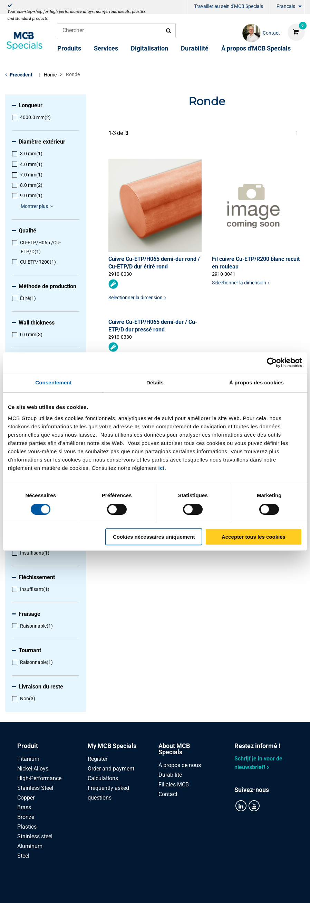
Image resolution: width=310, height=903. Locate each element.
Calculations (103, 778)
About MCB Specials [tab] (174, 749)
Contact (167, 794)
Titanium (28, 759)
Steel (23, 855)
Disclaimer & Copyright (251, 890)
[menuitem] (186, 7)
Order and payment (111, 768)
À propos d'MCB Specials (256, 48)
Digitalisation (149, 48)
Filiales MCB (173, 784)
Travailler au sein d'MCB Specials (228, 6)
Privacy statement (82, 890)
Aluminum (29, 846)
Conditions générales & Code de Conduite (163, 890)
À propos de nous (179, 765)
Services (106, 48)
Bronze (25, 817)
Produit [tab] (27, 745)
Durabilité (195, 48)
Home (50, 74)
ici (161, 468)
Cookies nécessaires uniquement (154, 537)
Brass (24, 807)
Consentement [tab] (53, 382)
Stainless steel (34, 836)
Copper (26, 797)
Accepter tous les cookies (253, 537)
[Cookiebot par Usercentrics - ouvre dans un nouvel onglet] (272, 362)
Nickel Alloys (32, 768)
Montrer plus (38, 206)
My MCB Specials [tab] (112, 745)
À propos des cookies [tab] (256, 382)
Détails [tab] (155, 382)
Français (286, 6)
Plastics (27, 826)
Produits (69, 48)
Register (97, 759)
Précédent (21, 74)
